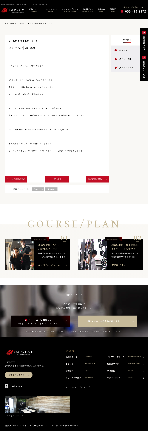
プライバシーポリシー (76, 387)
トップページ (10, 23)
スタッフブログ (25, 23)
